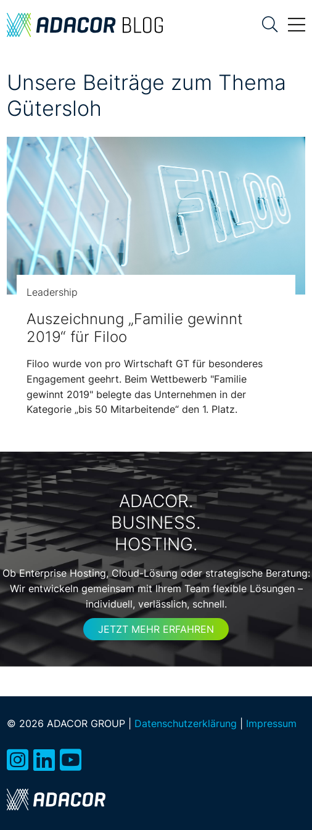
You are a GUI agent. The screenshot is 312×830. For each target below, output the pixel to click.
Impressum (271, 723)
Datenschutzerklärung (185, 723)
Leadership (52, 292)
